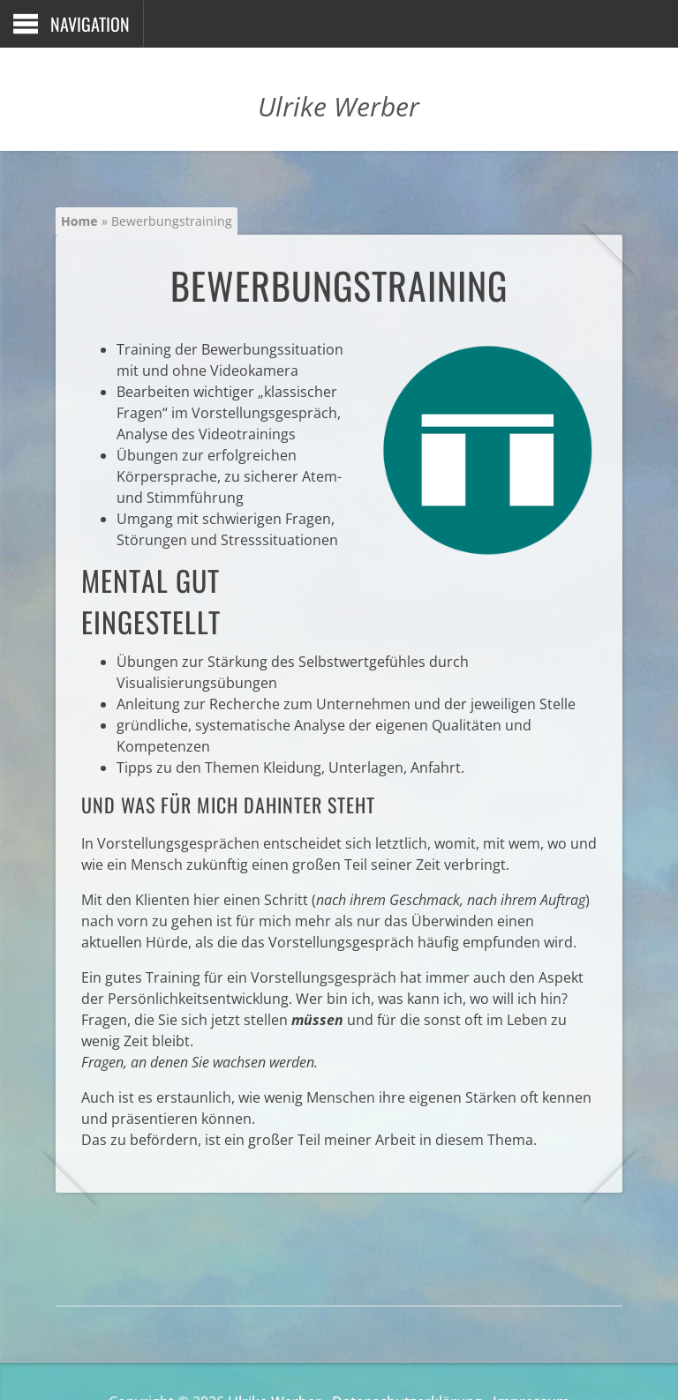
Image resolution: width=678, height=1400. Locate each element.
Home (78, 221)
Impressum (531, 1361)
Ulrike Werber (274, 1361)
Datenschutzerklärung (407, 1361)
